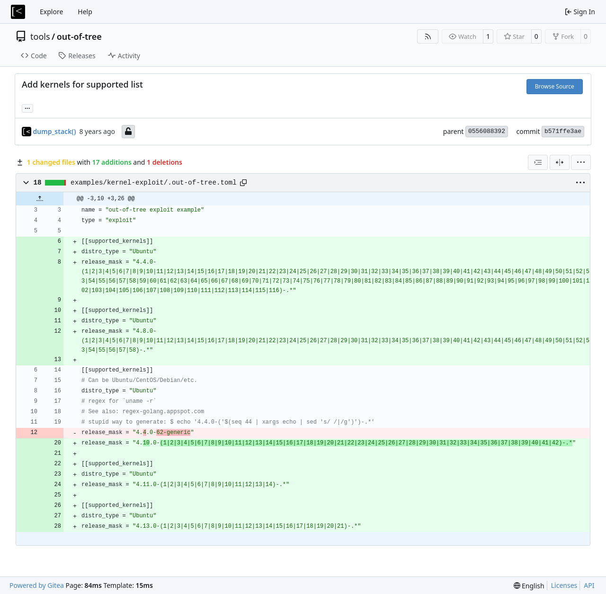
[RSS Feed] (428, 36)
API (589, 585)
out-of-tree (79, 36)
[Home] (18, 11)
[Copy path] (243, 182)
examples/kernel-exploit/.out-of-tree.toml (154, 182)
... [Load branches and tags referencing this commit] (27, 107)
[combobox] (538, 162)
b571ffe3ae (562, 131)
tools (40, 36)
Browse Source (554, 86)
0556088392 (486, 131)
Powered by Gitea (36, 585)
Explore (51, 11)
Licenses (564, 585)
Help (85, 11)
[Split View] (560, 162)
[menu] (581, 162)
